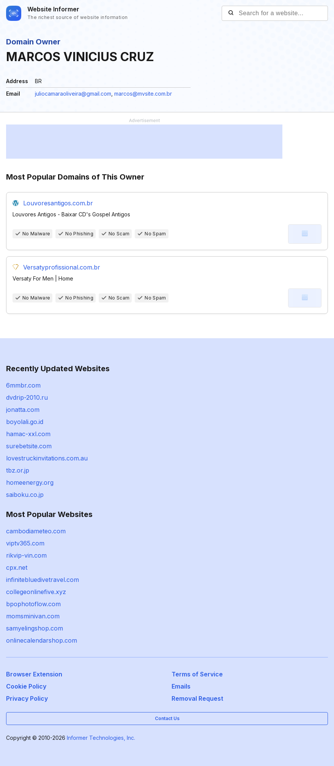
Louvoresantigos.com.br (58, 203)
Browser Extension (34, 674)
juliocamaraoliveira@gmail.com (73, 93)
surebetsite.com (29, 446)
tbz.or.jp (17, 470)
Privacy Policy (27, 698)
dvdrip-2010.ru (27, 397)
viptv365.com (25, 543)
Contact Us (167, 718)
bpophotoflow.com (33, 604)
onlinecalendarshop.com (41, 640)
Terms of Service (197, 674)
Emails (181, 686)
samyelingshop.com (34, 628)
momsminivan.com (33, 616)
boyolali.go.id (24, 422)
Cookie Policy (26, 686)
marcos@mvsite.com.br (143, 93)
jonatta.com (22, 409)
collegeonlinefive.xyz (36, 592)
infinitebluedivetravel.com (42, 579)
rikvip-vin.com (26, 555)
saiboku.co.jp (25, 494)
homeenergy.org (30, 482)
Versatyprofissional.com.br (61, 267)
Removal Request (197, 698)
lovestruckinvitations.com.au (47, 458)
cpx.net (16, 567)
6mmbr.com (23, 385)
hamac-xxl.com (28, 434)
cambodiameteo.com (36, 531)
